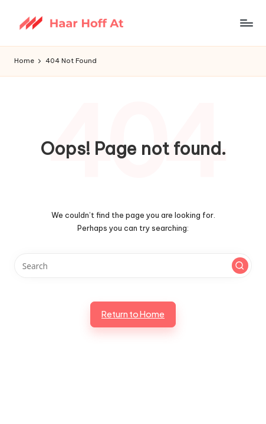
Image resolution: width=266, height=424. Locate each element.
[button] (240, 265)
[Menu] (246, 22)
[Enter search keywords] (133, 265)
